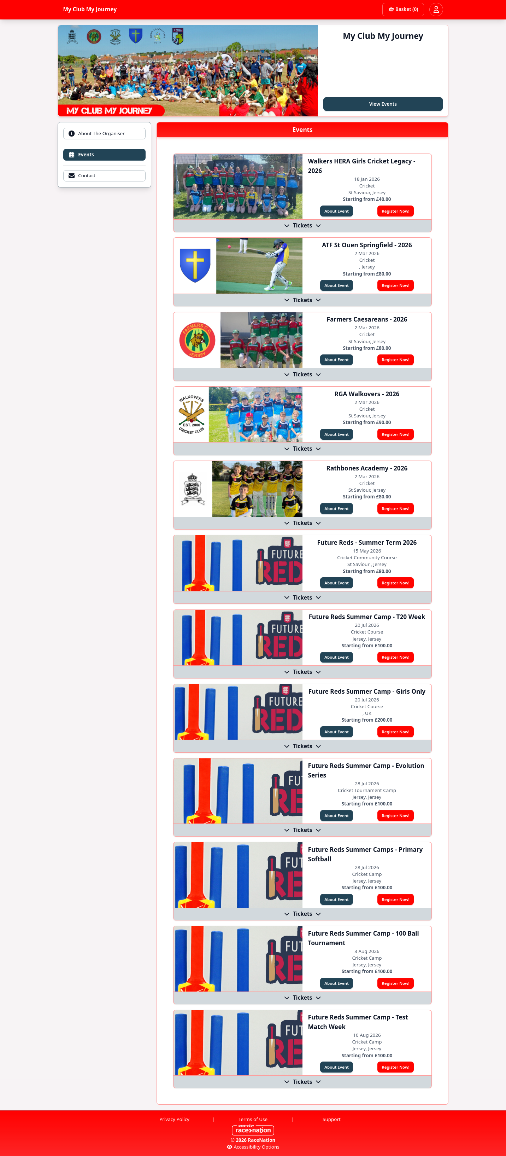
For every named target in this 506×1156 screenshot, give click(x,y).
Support (332, 1119)
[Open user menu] (436, 9)
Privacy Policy (174, 1119)
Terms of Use (253, 1119)
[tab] (104, 133)
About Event (336, 211)
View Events (383, 104)
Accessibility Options (253, 1147)
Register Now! (395, 211)
